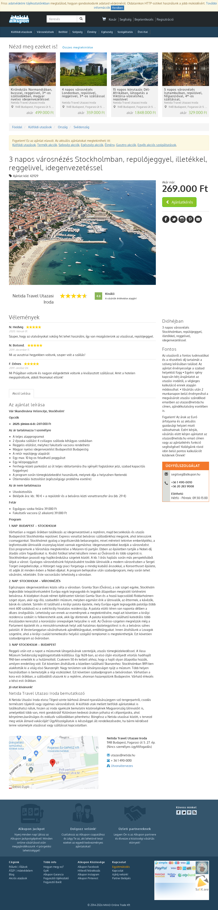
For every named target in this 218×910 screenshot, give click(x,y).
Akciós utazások (18, 878)
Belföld (63, 32)
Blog (11, 874)
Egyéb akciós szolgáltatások (157, 145)
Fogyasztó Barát (52, 882)
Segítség (125, 19)
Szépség (77, 32)
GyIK (46, 870)
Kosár (109, 19)
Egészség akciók (92, 145)
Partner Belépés (121, 878)
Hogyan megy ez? (53, 866)
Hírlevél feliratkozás (89, 870)
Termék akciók (47, 145)
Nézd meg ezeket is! (34, 46)
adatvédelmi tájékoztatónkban (29, 3)
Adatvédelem (25, 870)
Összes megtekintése (77, 47)
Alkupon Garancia (53, 874)
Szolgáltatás (125, 32)
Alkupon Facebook (88, 866)
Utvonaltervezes (122, 766)
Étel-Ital (143, 32)
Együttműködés (121, 866)
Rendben (117, 7)
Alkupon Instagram (88, 874)
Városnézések (45, 32)
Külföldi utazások (21, 32)
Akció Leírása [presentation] (21, 393)
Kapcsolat (117, 870)
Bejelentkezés (144, 19)
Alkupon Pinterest (88, 878)
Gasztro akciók (126, 145)
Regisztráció (165, 19)
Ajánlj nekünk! (120, 874)
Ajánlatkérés (179, 202)
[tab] (21, 393)
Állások (23, 866)
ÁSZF (12, 870)
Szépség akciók (69, 145)
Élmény (91, 32)
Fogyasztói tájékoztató (56, 878)
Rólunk (13, 866)
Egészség (107, 32)
